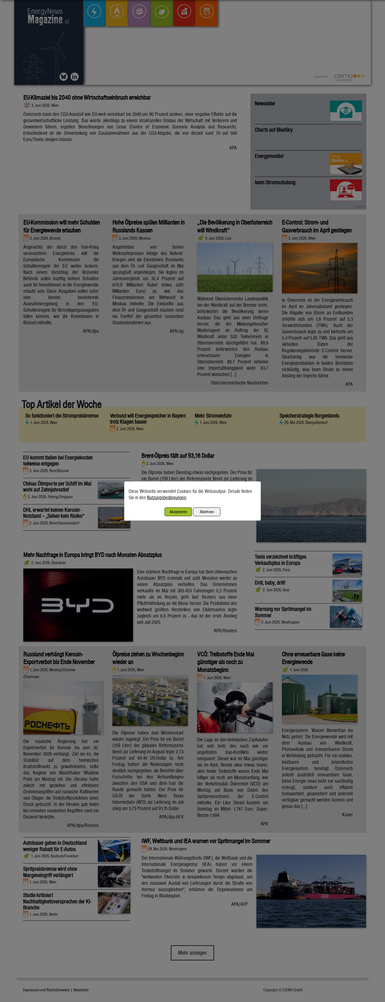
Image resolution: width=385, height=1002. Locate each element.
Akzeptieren (178, 511)
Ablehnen (207, 511)
